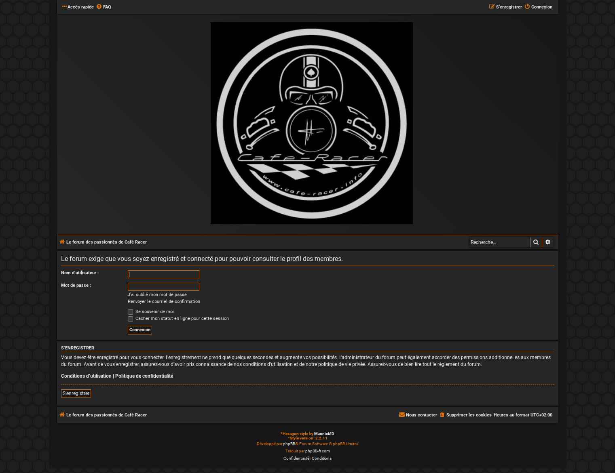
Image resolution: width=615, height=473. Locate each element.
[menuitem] (103, 7)
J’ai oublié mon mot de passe (157, 294)
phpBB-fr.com (317, 451)
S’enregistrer (76, 393)
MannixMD (324, 433)
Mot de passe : (76, 285)
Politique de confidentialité (144, 376)
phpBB (289, 443)
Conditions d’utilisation (86, 376)
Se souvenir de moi (151, 311)
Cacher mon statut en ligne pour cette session (178, 318)
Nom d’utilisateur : (80, 272)
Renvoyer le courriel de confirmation (164, 301)
